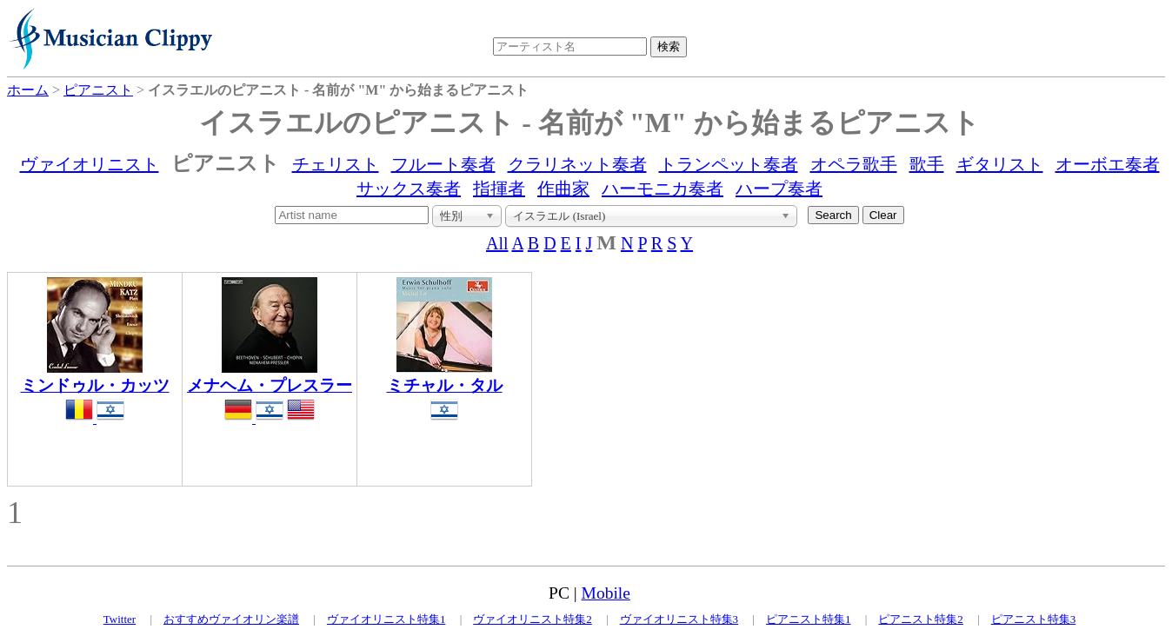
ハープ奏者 (779, 188)
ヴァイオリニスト (89, 164)
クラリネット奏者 (577, 164)
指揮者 (499, 188)
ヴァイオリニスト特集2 (532, 619)
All (497, 243)
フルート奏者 (443, 164)
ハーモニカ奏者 (662, 188)
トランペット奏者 (728, 164)
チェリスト (335, 164)
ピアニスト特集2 (920, 619)
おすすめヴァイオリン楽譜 (231, 619)
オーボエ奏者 (1107, 164)
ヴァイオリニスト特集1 (386, 619)
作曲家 (563, 188)
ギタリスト (999, 164)
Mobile (606, 593)
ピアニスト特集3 (1033, 619)
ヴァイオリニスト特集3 (679, 619)
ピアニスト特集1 (808, 619)
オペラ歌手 (853, 164)
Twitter (119, 619)
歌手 (926, 164)
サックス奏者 (408, 188)
